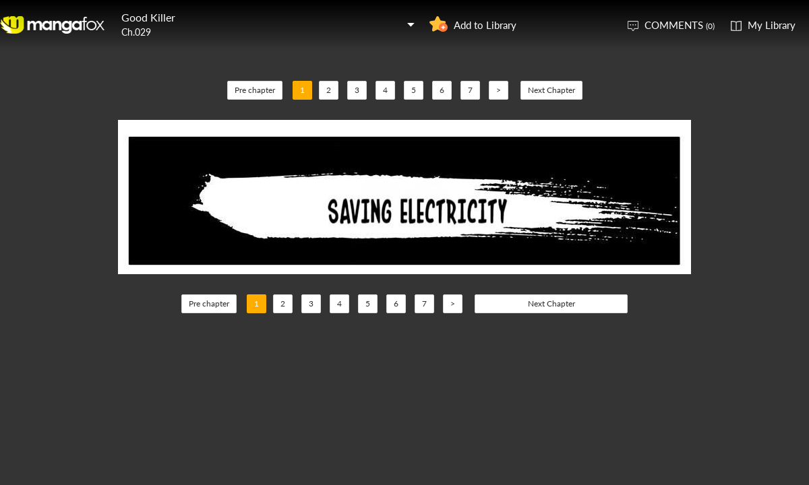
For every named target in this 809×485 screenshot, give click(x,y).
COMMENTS (680, 25)
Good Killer (148, 17)
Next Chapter (551, 90)
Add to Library (485, 25)
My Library (772, 25)
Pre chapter (255, 90)
